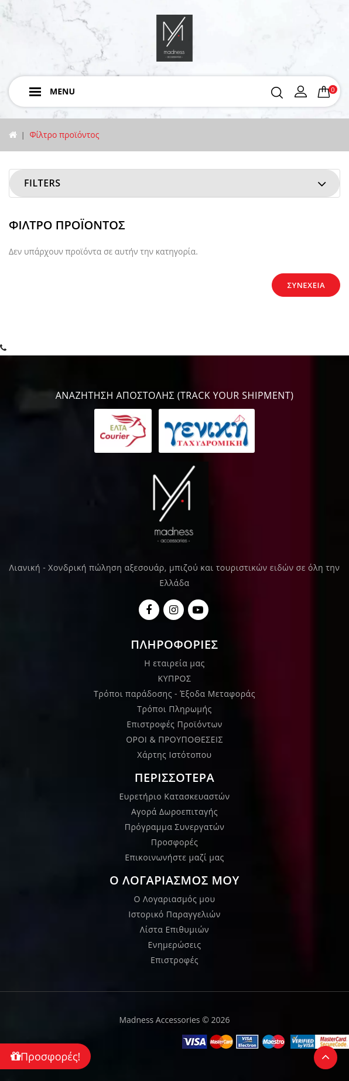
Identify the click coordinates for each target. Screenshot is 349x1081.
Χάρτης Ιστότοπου (174, 754)
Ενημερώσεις (174, 944)
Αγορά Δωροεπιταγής (174, 811)
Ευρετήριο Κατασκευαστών (174, 796)
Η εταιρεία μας (174, 663)
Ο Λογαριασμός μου (174, 898)
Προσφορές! (45, 1056)
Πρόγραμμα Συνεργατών (175, 826)
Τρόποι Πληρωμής (174, 708)
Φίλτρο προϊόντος (64, 134)
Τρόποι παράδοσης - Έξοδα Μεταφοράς (174, 693)
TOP (325, 1057)
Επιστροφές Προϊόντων (174, 724)
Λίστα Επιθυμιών (174, 929)
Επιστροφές (174, 959)
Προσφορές (174, 842)
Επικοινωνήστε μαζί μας (174, 857)
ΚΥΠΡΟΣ (174, 678)
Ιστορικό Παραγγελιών (174, 914)
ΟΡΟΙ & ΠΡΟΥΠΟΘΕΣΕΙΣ (174, 739)
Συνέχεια (306, 285)
